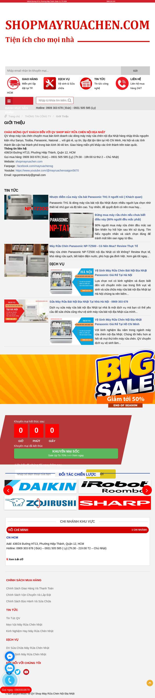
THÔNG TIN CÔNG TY (38, 116)
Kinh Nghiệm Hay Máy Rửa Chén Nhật (29, 631)
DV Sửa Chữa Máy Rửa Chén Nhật (27, 647)
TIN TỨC (11, 190)
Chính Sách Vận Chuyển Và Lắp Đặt (28, 594)
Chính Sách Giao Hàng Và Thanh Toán (30, 588)
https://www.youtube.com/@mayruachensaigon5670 (47, 170)
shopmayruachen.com (29, 161)
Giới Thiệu (62, 116)
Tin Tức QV (13, 618)
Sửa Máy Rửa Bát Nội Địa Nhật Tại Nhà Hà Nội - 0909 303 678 (89, 301)
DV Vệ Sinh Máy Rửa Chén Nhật (26, 654)
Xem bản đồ (14, 559)
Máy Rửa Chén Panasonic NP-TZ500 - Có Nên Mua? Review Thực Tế (94, 246)
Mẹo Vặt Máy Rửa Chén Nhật (24, 624)
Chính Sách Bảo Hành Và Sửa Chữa (28, 601)
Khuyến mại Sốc (66, 453)
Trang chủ (14, 116)
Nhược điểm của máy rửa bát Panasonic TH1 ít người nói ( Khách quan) (96, 196)
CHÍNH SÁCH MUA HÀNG (23, 580)
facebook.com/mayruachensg (35, 166)
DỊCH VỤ (57, 264)
